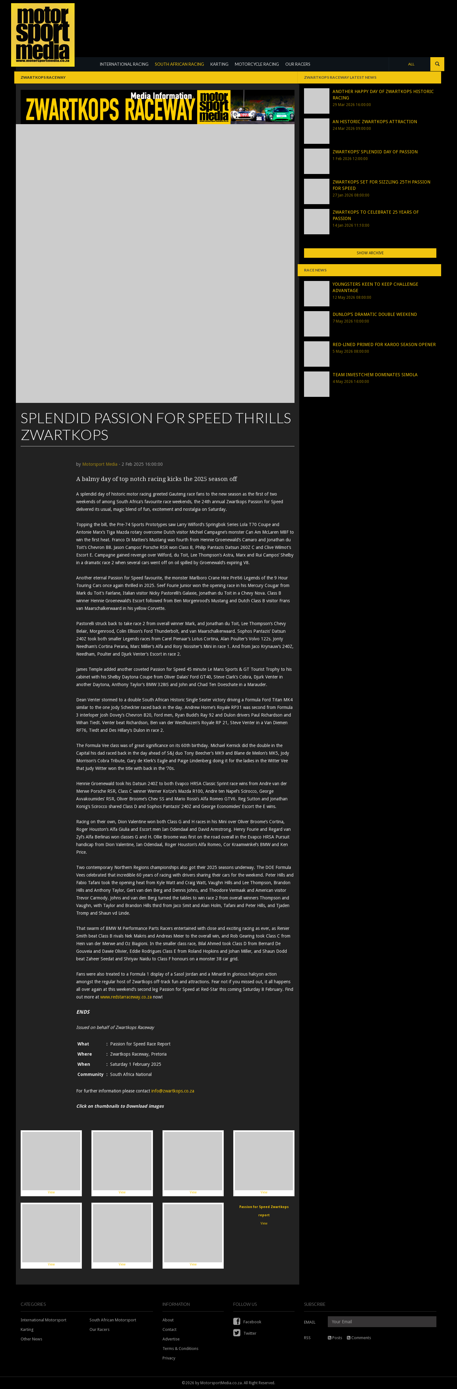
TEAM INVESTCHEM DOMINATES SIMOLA (375, 374)
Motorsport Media (99, 464)
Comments (359, 1337)
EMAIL (309, 1322)
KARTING (219, 64)
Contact (169, 1329)
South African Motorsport (112, 1320)
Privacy (168, 1358)
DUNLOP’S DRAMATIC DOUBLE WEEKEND (375, 314)
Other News (31, 1339)
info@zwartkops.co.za (172, 1090)
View (51, 1163)
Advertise (171, 1339)
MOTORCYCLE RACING (257, 64)
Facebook (247, 1321)
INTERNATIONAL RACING (124, 64)
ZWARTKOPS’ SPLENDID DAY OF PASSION (375, 151)
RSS (307, 1337)
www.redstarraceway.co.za (126, 996)
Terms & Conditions (180, 1348)
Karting (27, 1329)
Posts (335, 1337)
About (168, 1320)
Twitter (244, 1333)
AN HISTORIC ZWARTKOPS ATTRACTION (375, 121)
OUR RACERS (297, 64)
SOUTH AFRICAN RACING (179, 64)
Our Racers (99, 1329)
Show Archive (370, 253)
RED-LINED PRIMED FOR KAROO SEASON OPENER (384, 344)
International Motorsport (43, 1320)
